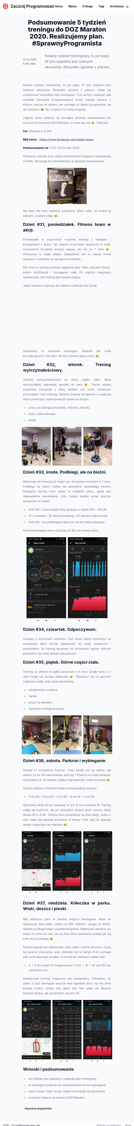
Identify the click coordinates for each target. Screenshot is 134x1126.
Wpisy (72, 6)
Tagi (101, 6)
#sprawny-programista (38, 1108)
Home (59, 6)
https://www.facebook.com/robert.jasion (66, 139)
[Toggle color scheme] (127, 6)
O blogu (87, 6)
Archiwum (117, 6)
